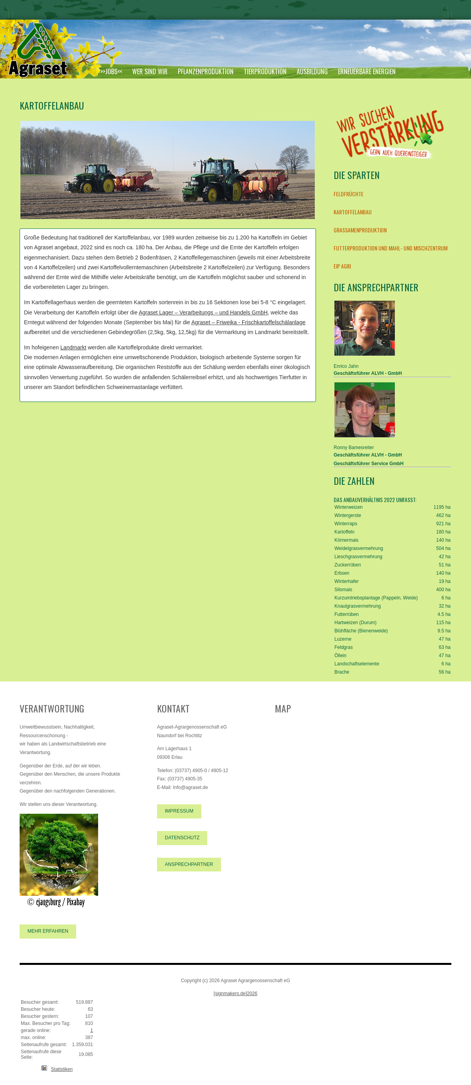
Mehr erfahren (47, 931)
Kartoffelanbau (353, 212)
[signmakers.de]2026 (235, 993)
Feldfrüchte (348, 194)
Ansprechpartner (189, 864)
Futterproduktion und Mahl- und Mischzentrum (390, 248)
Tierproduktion (265, 71)
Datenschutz (182, 837)
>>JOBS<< (111, 71)
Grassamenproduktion (360, 230)
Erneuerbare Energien (367, 71)
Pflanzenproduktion (206, 71)
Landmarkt (73, 347)
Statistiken (62, 1069)
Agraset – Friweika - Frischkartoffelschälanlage (248, 322)
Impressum (179, 811)
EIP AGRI (342, 266)
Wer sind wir (150, 71)
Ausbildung (312, 71)
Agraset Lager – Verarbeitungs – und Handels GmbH (203, 312)
